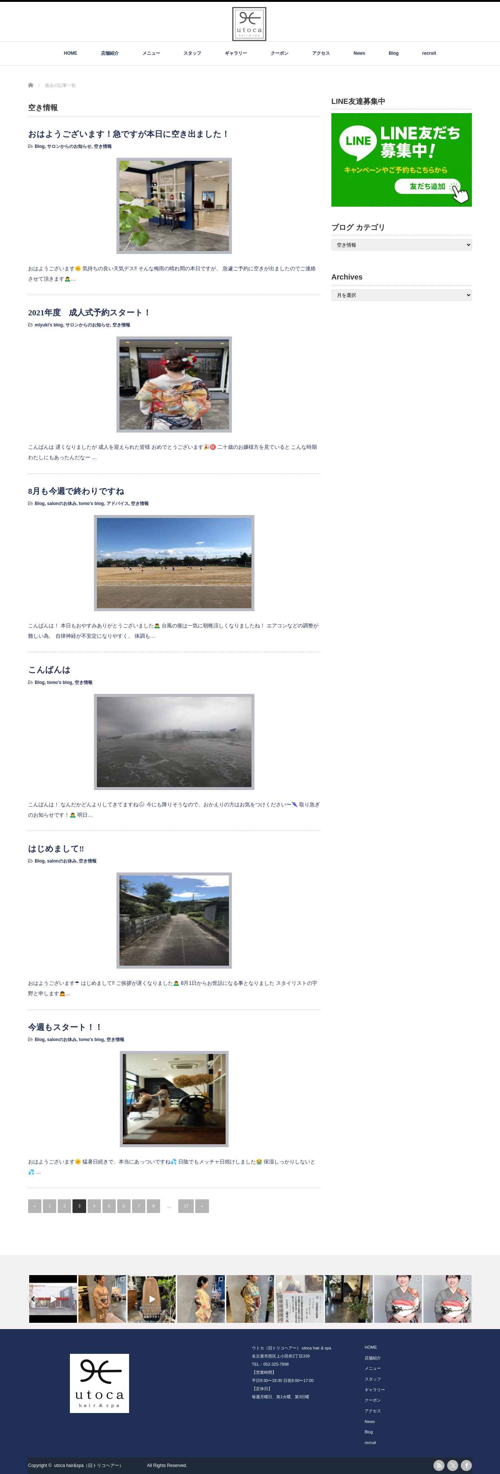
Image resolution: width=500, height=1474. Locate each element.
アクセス (321, 53)
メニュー (151, 53)
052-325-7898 (276, 1364)
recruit (429, 53)
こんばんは (49, 669)
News (359, 53)
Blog (394, 53)
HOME (70, 53)
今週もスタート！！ (65, 1027)
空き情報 (103, 146)
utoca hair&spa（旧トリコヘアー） (100, 1465)
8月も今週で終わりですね (76, 491)
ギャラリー (236, 53)
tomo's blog (91, 503)
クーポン (279, 53)
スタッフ (192, 53)
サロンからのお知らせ (69, 146)
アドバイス (118, 503)
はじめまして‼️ (56, 848)
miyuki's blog (49, 325)
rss (439, 1465)
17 (186, 1206)
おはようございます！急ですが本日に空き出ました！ (129, 134)
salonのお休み (61, 503)
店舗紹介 (110, 53)
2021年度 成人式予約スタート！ (89, 312)
